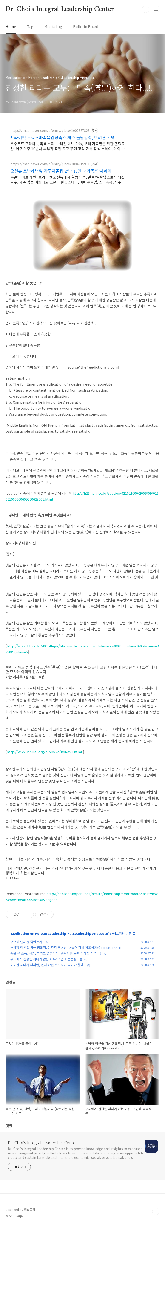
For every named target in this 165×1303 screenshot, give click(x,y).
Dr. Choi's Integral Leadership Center (60, 9)
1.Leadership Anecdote (89, 1010)
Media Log (53, 26)
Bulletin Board (85, 26)
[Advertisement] (82, 164)
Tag (30, 26)
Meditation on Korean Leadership (38, 1010)
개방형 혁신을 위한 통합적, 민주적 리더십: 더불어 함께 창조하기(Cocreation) (63, 1024)
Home (11, 26)
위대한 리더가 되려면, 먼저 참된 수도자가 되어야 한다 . (47, 1041)
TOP (155, 1288)
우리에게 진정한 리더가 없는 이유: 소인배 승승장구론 (46, 1036)
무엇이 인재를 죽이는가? (27, 1018)
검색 (145, 9)
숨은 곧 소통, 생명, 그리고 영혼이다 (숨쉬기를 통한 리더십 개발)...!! (56, 1030)
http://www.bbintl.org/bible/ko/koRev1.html (44, 828)
